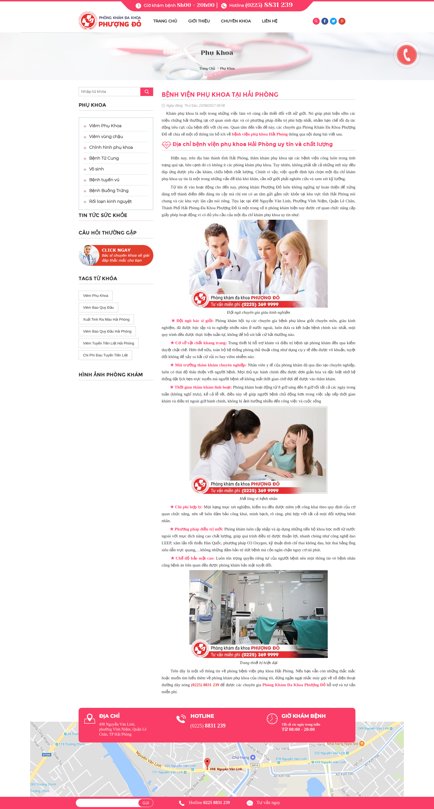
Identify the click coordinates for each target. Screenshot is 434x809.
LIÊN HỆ (269, 21)
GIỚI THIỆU (199, 21)
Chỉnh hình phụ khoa (111, 147)
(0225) (269, 5)
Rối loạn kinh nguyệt (110, 201)
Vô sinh (96, 169)
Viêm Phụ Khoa (105, 125)
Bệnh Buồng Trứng (108, 190)
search (146, 92)
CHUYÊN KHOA (236, 21)
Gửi (146, 803)
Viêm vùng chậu (106, 136)
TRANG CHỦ (165, 21)
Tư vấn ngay (268, 802)
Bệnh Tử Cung (104, 158)
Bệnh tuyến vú (104, 179)
